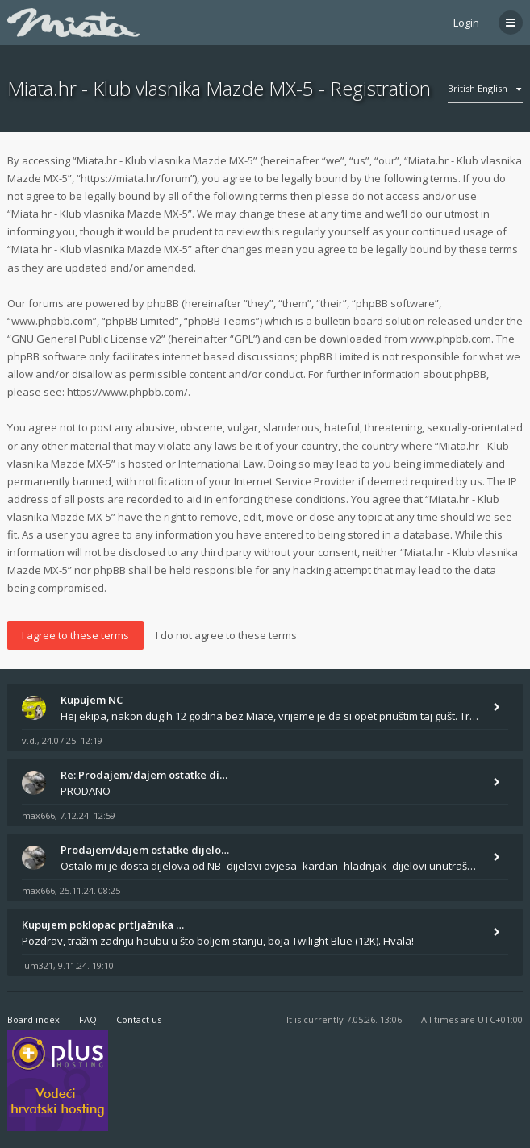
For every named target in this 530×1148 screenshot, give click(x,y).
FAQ (88, 1019)
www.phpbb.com (450, 338)
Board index (33, 1019)
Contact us (138, 1019)
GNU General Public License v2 (86, 338)
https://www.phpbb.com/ (127, 392)
